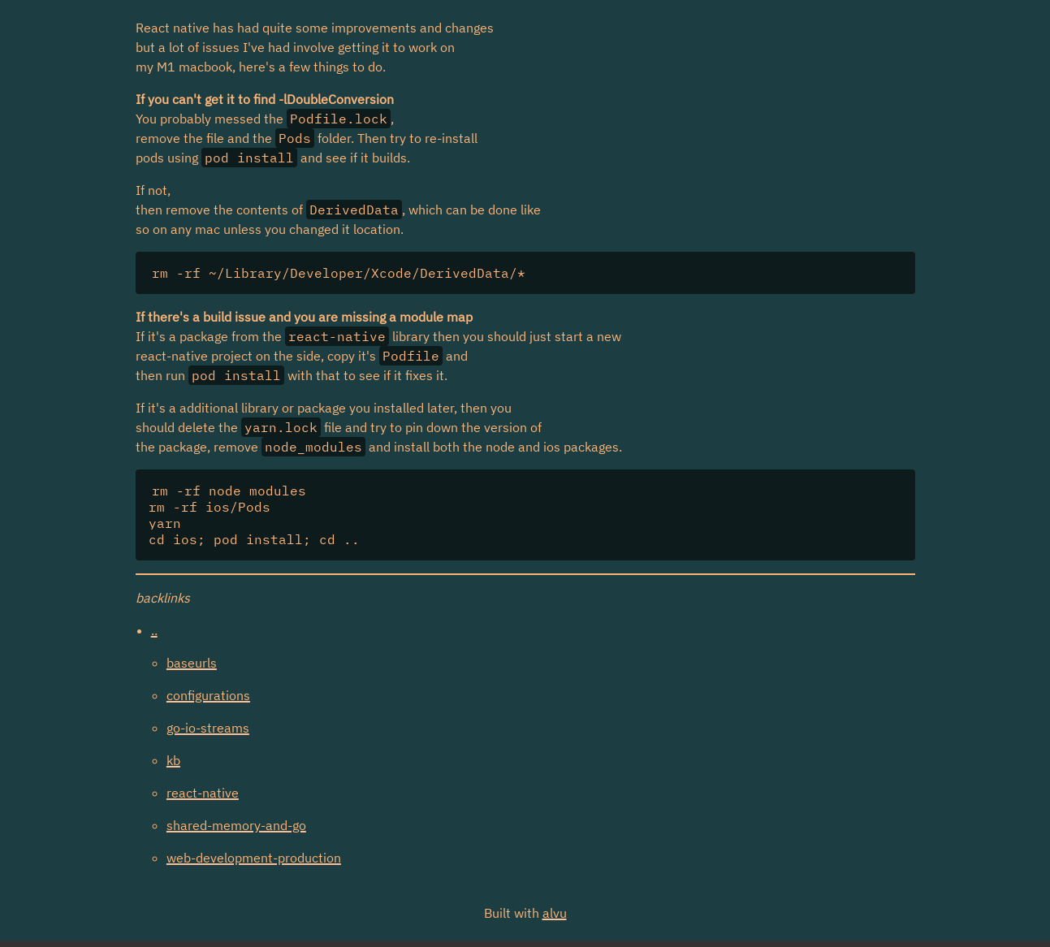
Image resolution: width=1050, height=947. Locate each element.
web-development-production (253, 858)
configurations (208, 695)
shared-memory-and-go (236, 825)
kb (173, 760)
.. (154, 630)
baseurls (191, 663)
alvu (554, 913)
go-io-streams (207, 728)
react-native (202, 793)
